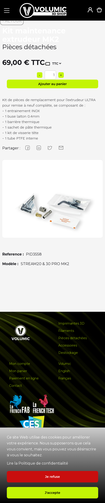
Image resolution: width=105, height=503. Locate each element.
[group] (52, 210)
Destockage (68, 353)
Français (64, 378)
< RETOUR (12, 21)
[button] (6, 10)
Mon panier (18, 371)
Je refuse (52, 477)
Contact (15, 386)
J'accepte (52, 493)
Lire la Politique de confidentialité (37, 463)
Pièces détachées (72, 338)
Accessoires (67, 345)
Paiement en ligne (24, 378)
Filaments (66, 331)
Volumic (64, 364)
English (64, 371)
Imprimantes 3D (71, 323)
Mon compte (19, 364)
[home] (47, 10)
